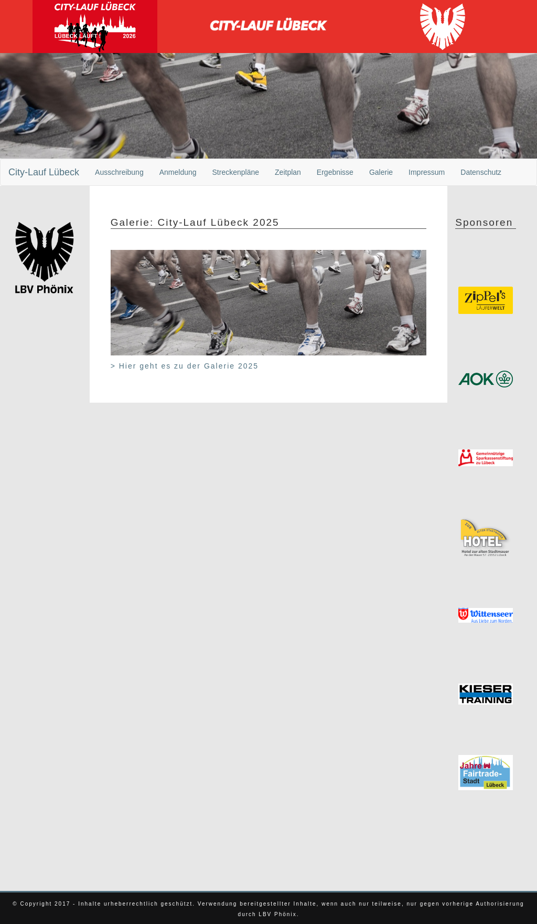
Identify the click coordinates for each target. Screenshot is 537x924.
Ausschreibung (119, 172)
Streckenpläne (236, 172)
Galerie (381, 172)
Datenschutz (480, 172)
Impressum (427, 172)
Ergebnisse (335, 172)
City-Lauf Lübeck (43, 172)
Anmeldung (178, 172)
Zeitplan (288, 172)
